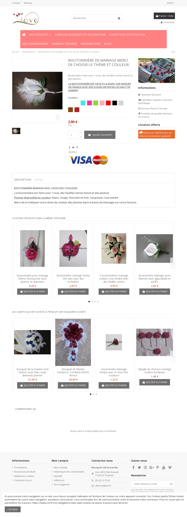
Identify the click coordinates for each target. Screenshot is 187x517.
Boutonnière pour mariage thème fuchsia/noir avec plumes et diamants (32, 278)
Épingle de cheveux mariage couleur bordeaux (154, 370)
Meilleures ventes (24, 476)
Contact (16, 3)
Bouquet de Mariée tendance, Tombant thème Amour (73, 372)
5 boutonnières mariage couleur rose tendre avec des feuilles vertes (114, 278)
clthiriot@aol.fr (103, 485)
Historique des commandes (69, 471)
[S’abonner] (171, 484)
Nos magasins (62, 484)
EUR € (171, 3)
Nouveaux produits (25, 471)
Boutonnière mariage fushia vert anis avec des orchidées (73, 278)
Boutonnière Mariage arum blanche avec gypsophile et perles (155, 278)
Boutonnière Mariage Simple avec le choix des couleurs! (114, 372)
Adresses (59, 480)
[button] (40, 34)
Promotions (20, 467)
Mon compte (61, 467)
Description (22, 179)
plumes (73, 151)
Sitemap (28, 3)
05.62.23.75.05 (102, 480)
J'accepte (13, 509)
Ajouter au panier (100, 134)
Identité (58, 476)
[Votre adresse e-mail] (149, 484)
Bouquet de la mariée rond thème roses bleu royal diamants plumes (32, 372)
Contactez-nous (23, 480)
